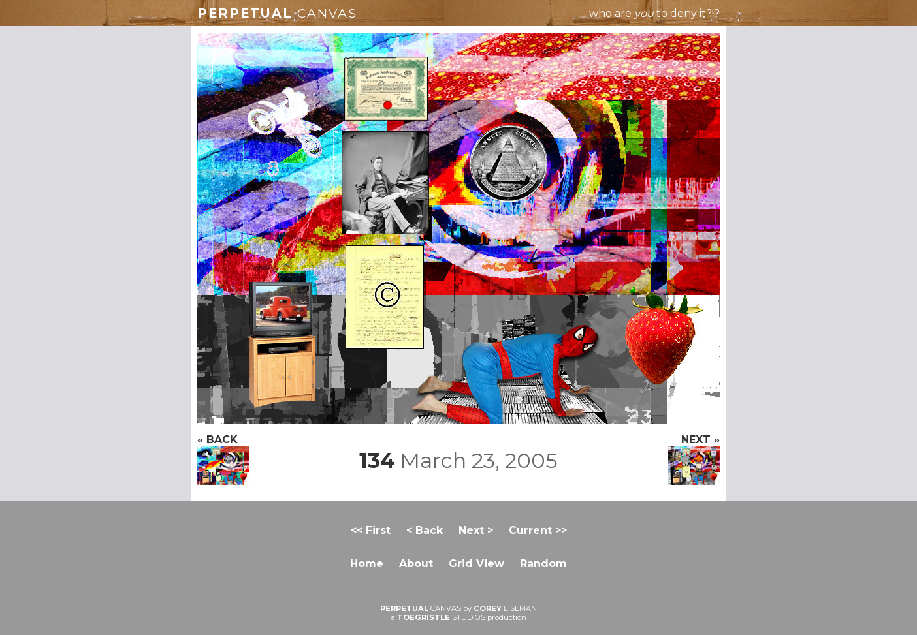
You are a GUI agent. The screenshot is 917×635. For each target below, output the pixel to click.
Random (543, 563)
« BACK (223, 459)
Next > (476, 530)
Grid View (476, 563)
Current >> (538, 530)
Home (366, 563)
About (416, 563)
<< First (371, 530)
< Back (424, 530)
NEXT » (694, 459)
